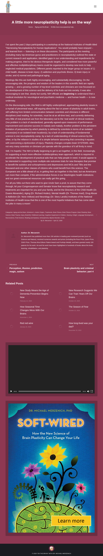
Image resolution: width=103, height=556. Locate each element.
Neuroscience (10, 218)
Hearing (69, 215)
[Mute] (88, 391)
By (46, 220)
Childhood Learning (38, 215)
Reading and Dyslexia (32, 218)
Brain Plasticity (82, 212)
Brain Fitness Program (69, 212)
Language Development (85, 215)
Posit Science (19, 218)
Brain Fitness (57, 212)
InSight (75, 215)
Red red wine (26, 323)
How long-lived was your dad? (81, 325)
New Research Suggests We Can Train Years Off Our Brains (83, 293)
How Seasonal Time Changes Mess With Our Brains (32, 310)
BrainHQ (28, 215)
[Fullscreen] (92, 391)
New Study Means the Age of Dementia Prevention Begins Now (34, 293)
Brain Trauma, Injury (17, 215)
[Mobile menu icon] (95, 6)
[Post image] (12, 293)
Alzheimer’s (30, 212)
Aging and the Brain (19, 212)
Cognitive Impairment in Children (55, 215)
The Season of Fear (78, 307)
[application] (51, 369)
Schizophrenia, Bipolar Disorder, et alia (52, 218)
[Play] (11, 391)
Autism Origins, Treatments (43, 212)
